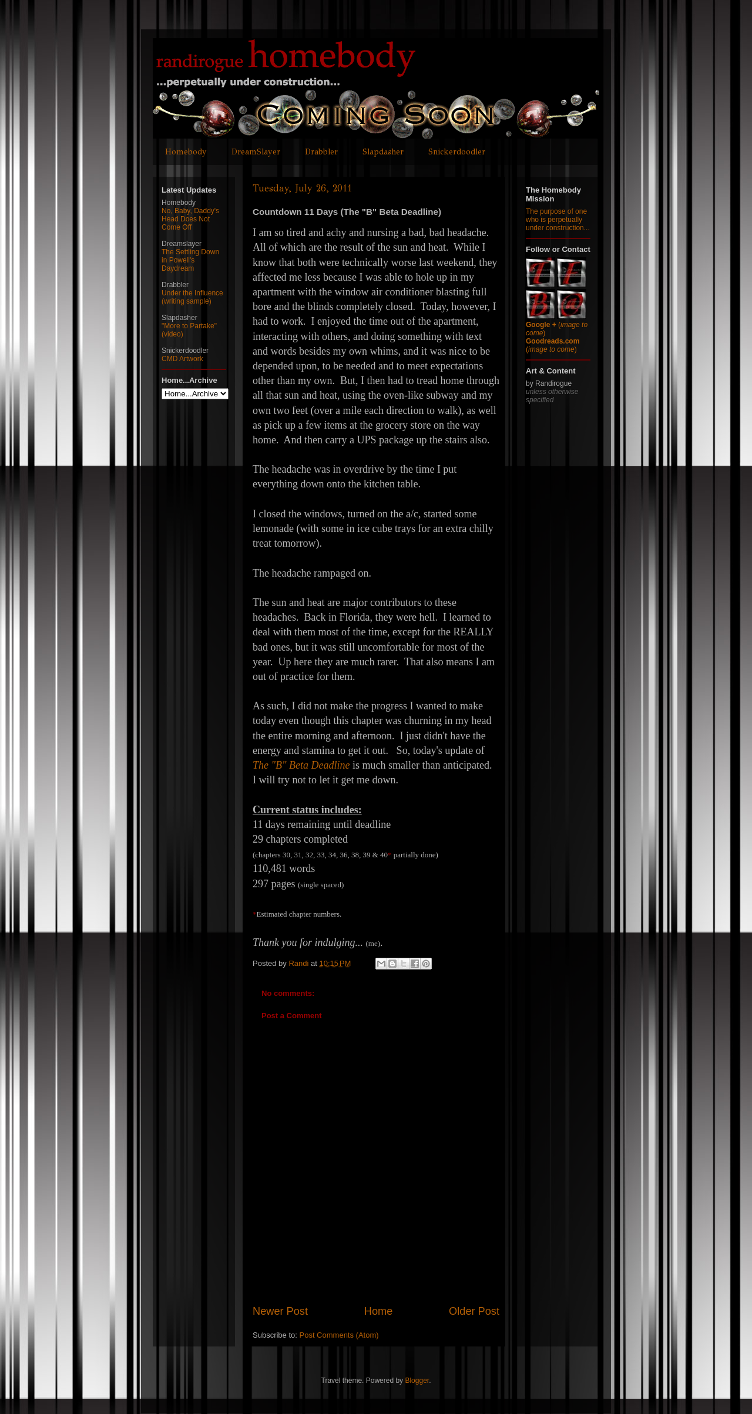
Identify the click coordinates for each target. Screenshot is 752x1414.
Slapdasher (383, 152)
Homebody (186, 152)
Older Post (474, 1311)
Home (378, 1311)
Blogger (417, 1380)
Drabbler (321, 152)
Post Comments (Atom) (339, 1335)
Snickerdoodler (456, 152)
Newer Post (280, 1311)
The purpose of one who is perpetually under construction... (558, 219)
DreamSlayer (255, 152)
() (552, 345)
